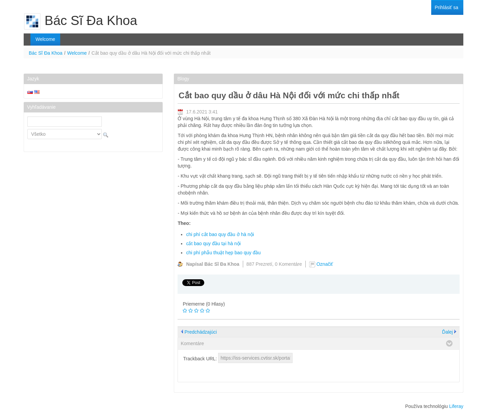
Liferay (456, 406)
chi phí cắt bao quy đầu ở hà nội (220, 234)
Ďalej (447, 332)
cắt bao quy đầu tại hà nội (213, 243)
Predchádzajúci (200, 332)
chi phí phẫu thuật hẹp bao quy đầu (223, 252)
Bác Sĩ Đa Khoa (46, 53)
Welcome (77, 53)
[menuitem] (446, 7)
